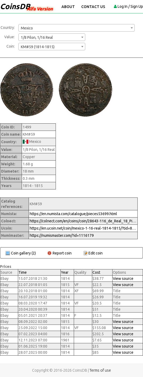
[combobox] (76, 28)
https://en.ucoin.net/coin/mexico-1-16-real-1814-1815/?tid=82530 (83, 228)
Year (64, 272)
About (68, 7)
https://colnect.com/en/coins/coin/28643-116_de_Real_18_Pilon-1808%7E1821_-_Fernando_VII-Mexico (83, 221)
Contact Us (93, 7)
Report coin (62, 253)
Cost (96, 272)
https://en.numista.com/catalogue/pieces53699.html (73, 214)
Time (22, 272)
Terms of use (100, 370)
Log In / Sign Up (130, 6)
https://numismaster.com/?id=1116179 (62, 235)
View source (123, 278)
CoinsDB (15, 6)
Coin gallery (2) (23, 253)
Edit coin (95, 253)
